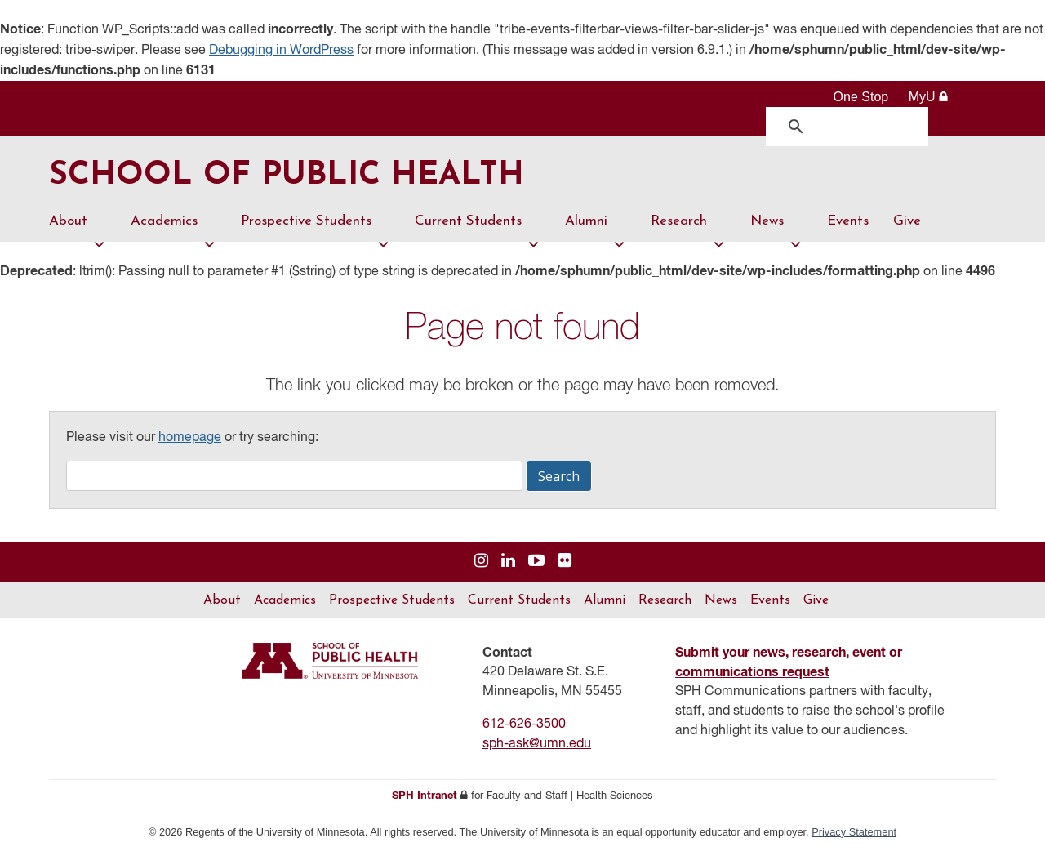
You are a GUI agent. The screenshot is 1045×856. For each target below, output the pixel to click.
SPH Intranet (424, 796)
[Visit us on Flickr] (564, 562)
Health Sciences (614, 796)
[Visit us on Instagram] (481, 562)
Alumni (595, 229)
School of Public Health (288, 177)
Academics (173, 229)
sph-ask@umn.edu (536, 744)
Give (907, 222)
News (776, 229)
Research (688, 229)
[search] (851, 126)
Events (848, 222)
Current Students (477, 229)
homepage (189, 438)
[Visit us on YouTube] (536, 562)
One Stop (861, 97)
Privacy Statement (854, 833)
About (77, 229)
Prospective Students (315, 229)
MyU (929, 97)
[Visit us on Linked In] (508, 562)
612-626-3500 (524, 725)
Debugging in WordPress (281, 50)
